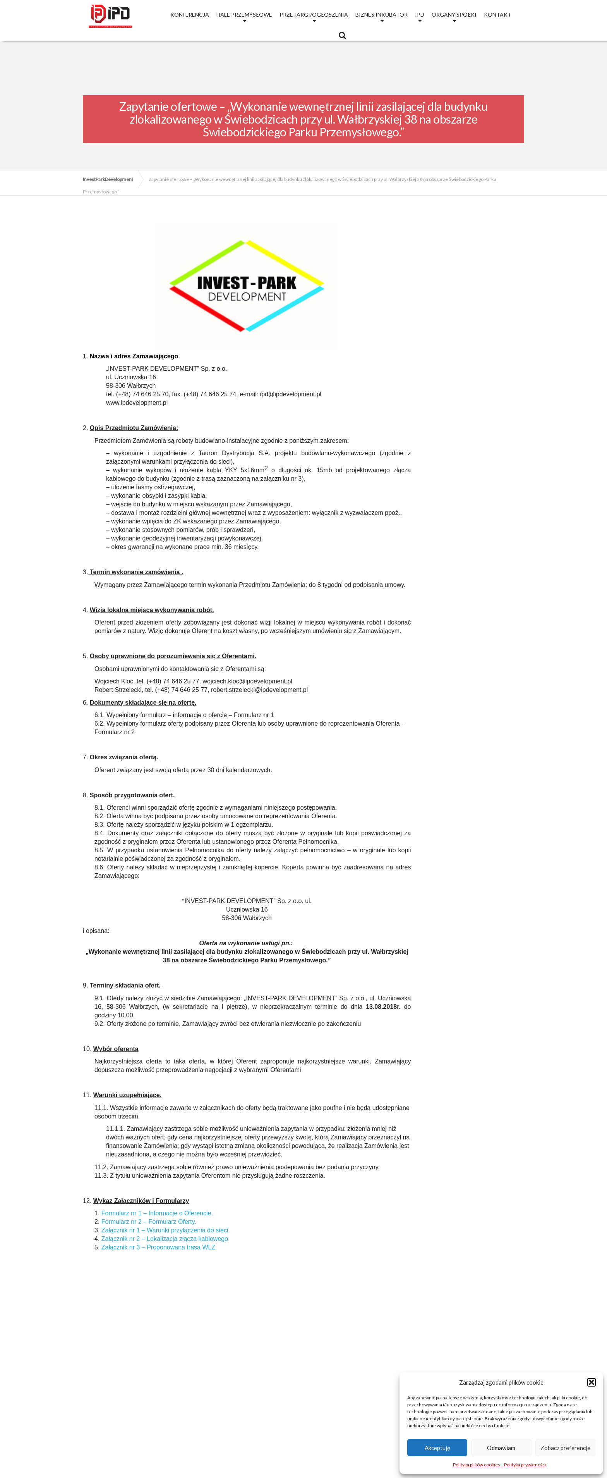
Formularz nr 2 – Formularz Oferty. (148, 1221)
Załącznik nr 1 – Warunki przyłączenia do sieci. (165, 1230)
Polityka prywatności (525, 1465)
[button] (591, 1382)
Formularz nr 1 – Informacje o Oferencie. (157, 1213)
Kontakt (497, 14)
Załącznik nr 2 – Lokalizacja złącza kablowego (164, 1238)
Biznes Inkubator (381, 14)
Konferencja (189, 14)
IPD (419, 14)
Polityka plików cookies (476, 1465)
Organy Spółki (454, 14)
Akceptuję (437, 1447)
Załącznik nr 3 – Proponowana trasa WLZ (158, 1247)
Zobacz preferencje (565, 1447)
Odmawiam (501, 1447)
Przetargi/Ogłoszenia (313, 14)
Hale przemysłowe (244, 14)
